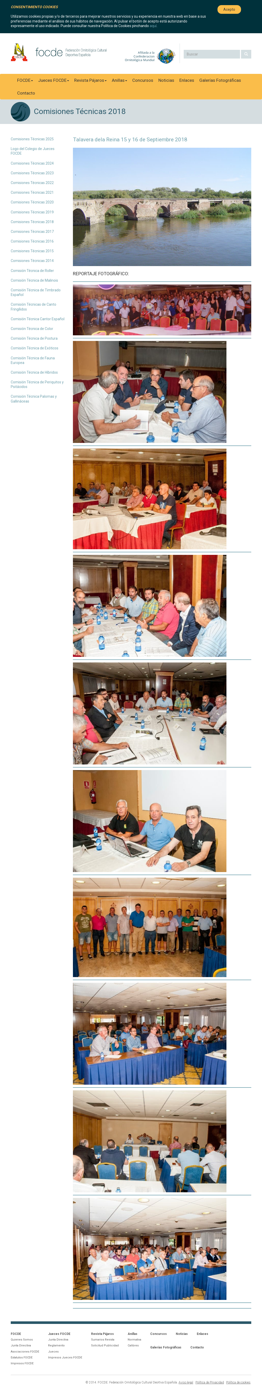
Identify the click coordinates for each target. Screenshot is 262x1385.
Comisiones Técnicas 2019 (32, 212)
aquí (153, 26)
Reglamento (56, 1345)
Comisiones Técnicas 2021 (32, 192)
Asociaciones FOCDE (25, 1351)
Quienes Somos (22, 1339)
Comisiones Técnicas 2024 (32, 163)
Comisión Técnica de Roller (32, 271)
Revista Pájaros (90, 80)
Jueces (53, 1351)
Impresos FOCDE (22, 1363)
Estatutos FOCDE (21, 1357)
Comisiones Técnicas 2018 (32, 222)
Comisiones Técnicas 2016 (32, 241)
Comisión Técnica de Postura (34, 338)
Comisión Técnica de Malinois (34, 280)
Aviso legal (186, 1382)
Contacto (26, 93)
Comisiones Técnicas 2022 (32, 183)
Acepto (229, 9)
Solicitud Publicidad (105, 1345)
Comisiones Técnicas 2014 (32, 261)
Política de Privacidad (209, 1382)
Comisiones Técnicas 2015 (32, 251)
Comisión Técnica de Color (32, 329)
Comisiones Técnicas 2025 (32, 139)
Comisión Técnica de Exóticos (34, 348)
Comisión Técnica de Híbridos (34, 372)
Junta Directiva (21, 1345)
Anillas (119, 80)
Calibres (133, 1345)
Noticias (166, 80)
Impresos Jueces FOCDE (65, 1357)
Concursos (142, 80)
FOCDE (25, 80)
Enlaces (186, 80)
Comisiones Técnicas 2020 (32, 202)
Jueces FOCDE (53, 80)
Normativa (134, 1339)
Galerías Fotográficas (220, 80)
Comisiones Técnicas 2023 (32, 173)
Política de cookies (238, 1382)
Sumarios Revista (102, 1339)
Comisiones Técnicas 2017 (32, 232)
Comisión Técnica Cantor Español (37, 319)
